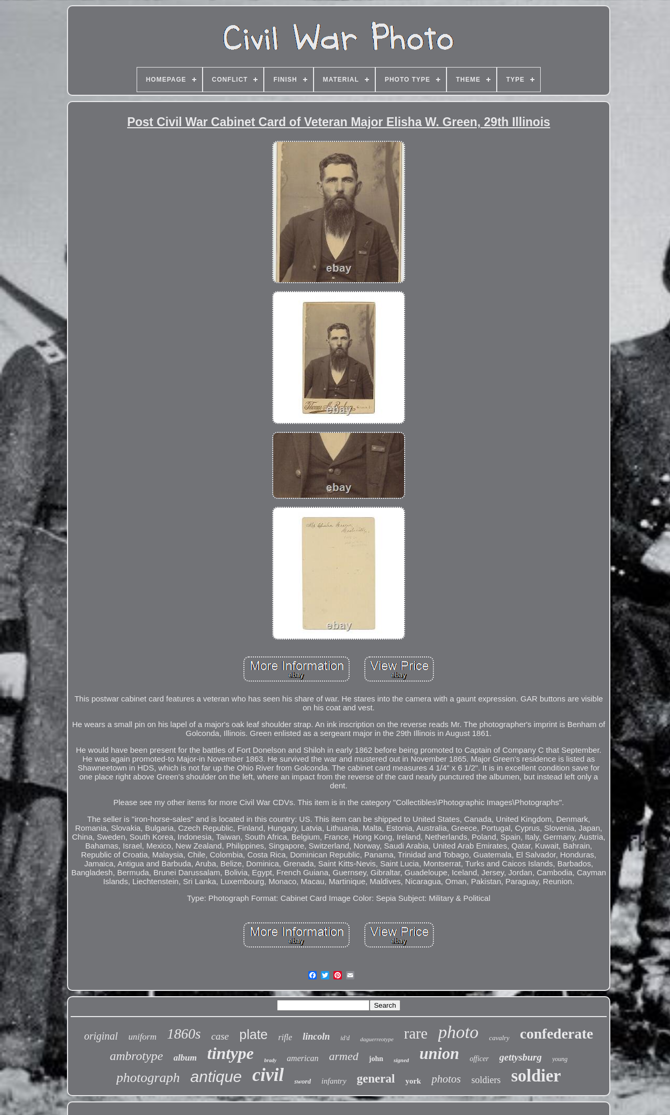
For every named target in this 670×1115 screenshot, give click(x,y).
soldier (536, 1075)
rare (416, 1033)
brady (270, 1060)
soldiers (485, 1080)
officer (479, 1059)
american (302, 1058)
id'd (345, 1038)
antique (216, 1076)
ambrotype (136, 1056)
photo (458, 1032)
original (101, 1036)
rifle (285, 1037)
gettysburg (520, 1057)
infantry (334, 1081)
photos (446, 1079)
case (220, 1036)
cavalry (499, 1038)
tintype (230, 1053)
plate (253, 1034)
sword (302, 1081)
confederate (556, 1033)
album (184, 1058)
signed (401, 1060)
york (413, 1081)
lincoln (316, 1036)
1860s (184, 1034)
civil (268, 1075)
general (376, 1078)
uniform (142, 1037)
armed (344, 1056)
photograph (148, 1077)
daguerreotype (377, 1039)
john (376, 1059)
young (559, 1059)
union (439, 1053)
